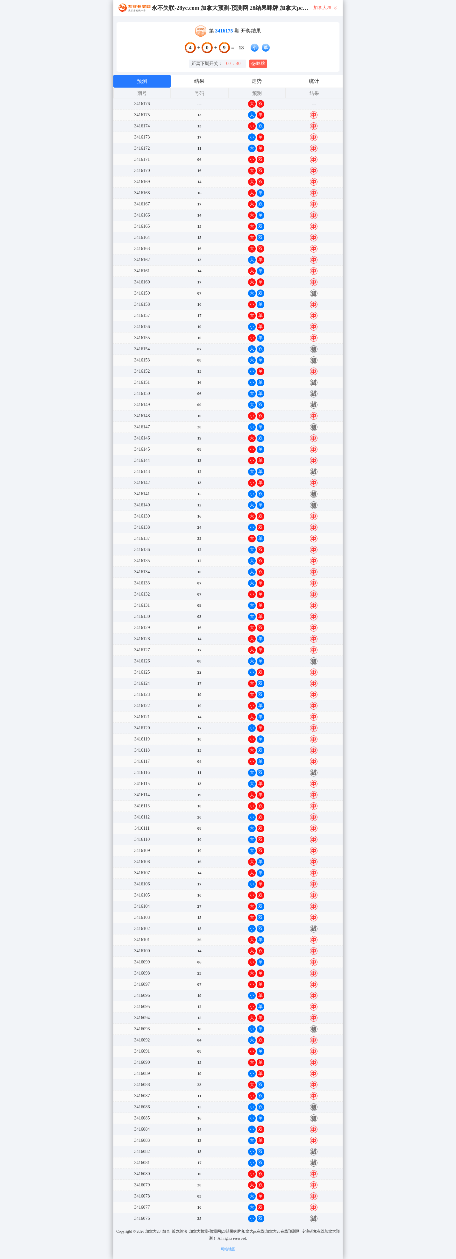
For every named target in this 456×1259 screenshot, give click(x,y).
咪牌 (258, 63)
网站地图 (228, 1249)
